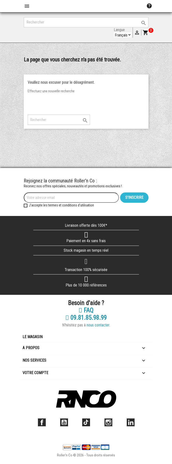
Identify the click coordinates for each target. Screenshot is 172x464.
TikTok (86, 422)
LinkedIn (131, 422)
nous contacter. (98, 325)
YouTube (64, 422)
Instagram (108, 422)
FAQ (86, 310)
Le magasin (33, 336)
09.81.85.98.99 (86, 317)
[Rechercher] (86, 22)
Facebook (42, 422)
